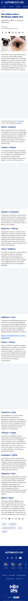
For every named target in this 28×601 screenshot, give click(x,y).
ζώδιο (20, 121)
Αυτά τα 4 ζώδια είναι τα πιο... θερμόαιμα (13, 337)
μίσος (20, 528)
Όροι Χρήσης (12, 575)
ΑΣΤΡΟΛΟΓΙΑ (12, 524)
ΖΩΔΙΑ (4, 524)
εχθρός (20, 123)
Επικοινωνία (19, 578)
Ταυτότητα (4, 575)
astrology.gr (4, 26)
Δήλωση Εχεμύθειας (21, 575)
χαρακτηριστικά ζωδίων (9, 528)
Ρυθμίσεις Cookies (10, 578)
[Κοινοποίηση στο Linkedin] (19, 32)
